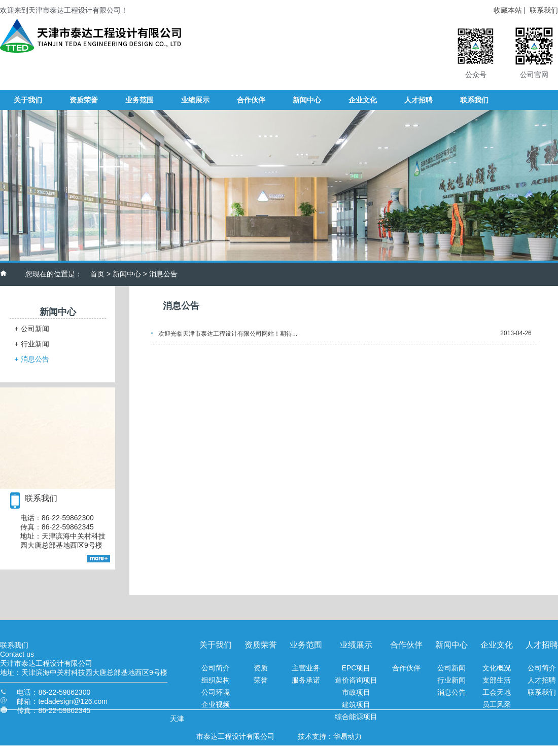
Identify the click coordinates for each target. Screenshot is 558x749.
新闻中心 (127, 274)
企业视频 (215, 704)
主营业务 (306, 668)
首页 (97, 274)
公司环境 (215, 692)
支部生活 (496, 680)
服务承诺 (306, 680)
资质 (261, 668)
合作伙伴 (406, 668)
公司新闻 (32, 329)
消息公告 (32, 359)
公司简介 (215, 668)
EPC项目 (356, 668)
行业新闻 (32, 344)
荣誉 (261, 680)
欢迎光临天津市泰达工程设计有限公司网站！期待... (227, 333)
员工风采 (496, 704)
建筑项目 (356, 704)
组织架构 (215, 680)
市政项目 (356, 692)
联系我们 (544, 10)
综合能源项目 (356, 716)
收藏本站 (508, 10)
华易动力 (347, 736)
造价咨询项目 (356, 680)
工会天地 (496, 692)
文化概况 (496, 668)
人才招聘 (542, 680)
